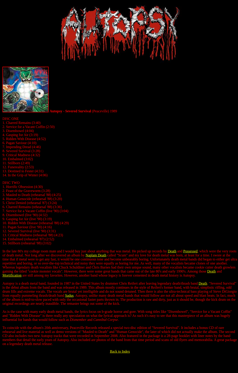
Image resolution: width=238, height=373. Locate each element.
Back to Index (120, 351)
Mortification (11, 275)
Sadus (69, 295)
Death (172, 251)
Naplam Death (96, 255)
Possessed (190, 251)
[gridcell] (119, 231)
